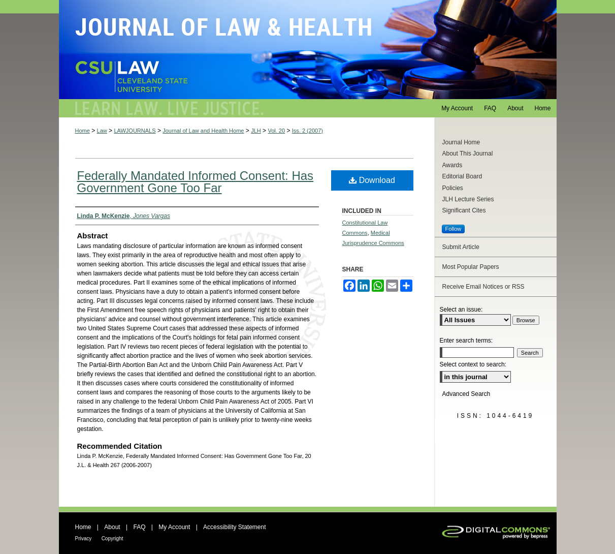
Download (372, 180)
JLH (256, 131)
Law (102, 131)
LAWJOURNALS (134, 131)
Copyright (112, 538)
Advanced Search (466, 393)
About (112, 527)
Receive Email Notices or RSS (483, 286)
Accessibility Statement (234, 527)
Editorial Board (462, 176)
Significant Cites (464, 210)
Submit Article (460, 247)
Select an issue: (461, 309)
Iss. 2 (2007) (307, 131)
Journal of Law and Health (308, 49)
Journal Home (461, 142)
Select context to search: (473, 364)
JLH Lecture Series (468, 199)
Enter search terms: (466, 340)
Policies (452, 188)
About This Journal (467, 153)
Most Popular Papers (470, 266)
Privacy (83, 538)
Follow (453, 229)
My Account (174, 527)
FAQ (139, 527)
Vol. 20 (276, 131)
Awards (452, 165)
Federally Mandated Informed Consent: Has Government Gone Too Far (195, 182)
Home (82, 131)
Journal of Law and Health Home (203, 131)
